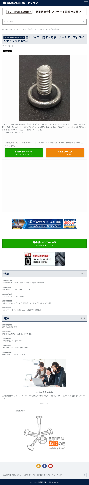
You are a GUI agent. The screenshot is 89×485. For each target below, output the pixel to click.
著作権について (29, 475)
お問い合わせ (16, 475)
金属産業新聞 (20, 411)
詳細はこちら (44, 404)
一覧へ (81, 274)
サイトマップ (57, 475)
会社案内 (6, 475)
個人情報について (43, 475)
